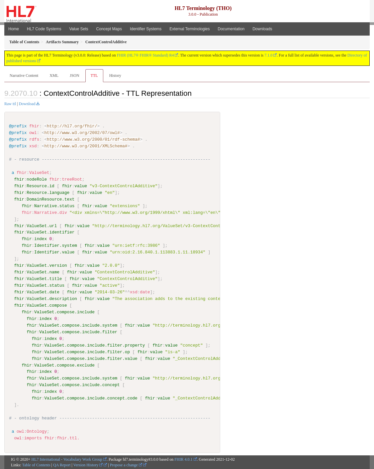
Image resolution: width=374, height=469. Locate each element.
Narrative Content (24, 75)
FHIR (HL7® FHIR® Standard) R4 (145, 55)
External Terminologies (189, 29)
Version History (88, 464)
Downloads (262, 29)
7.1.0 (268, 55)
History (115, 75)
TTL (94, 75)
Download (27, 103)
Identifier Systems (145, 29)
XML (53, 75)
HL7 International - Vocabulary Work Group (67, 459)
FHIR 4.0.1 (183, 459)
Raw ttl (10, 103)
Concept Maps (109, 29)
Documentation (231, 29)
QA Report (61, 464)
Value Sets (78, 29)
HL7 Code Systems (44, 29)
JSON (74, 75)
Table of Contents (36, 464)
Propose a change (126, 464)
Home (13, 29)
